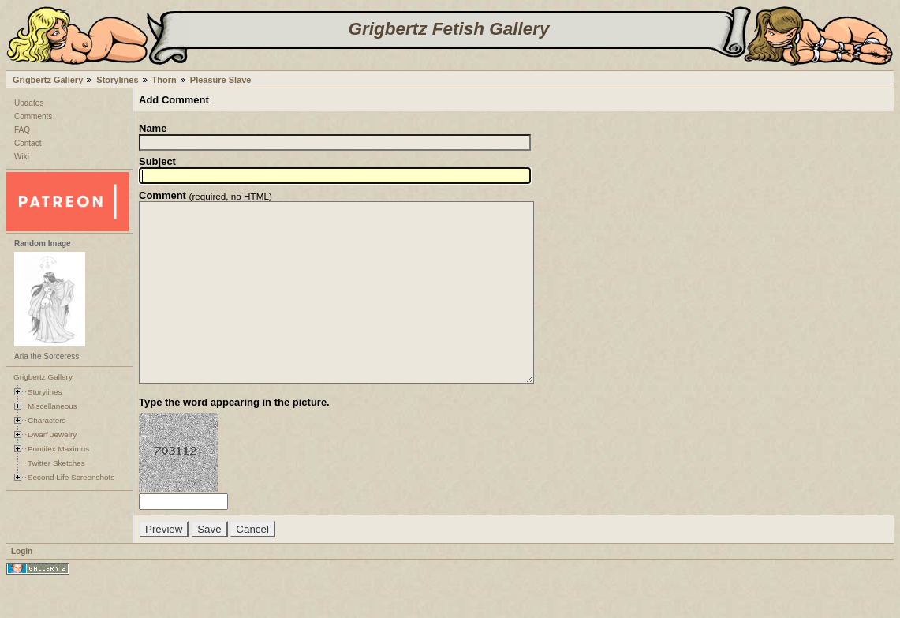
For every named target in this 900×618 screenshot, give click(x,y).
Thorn (164, 79)
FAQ (22, 129)
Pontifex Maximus (58, 448)
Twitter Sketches (56, 463)
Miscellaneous (52, 406)
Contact (27, 143)
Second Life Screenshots (71, 477)
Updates (28, 103)
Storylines (117, 79)
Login (21, 586)
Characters (46, 420)
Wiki (21, 156)
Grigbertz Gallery (48, 79)
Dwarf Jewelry (52, 434)
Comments (33, 116)
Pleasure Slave (221, 79)
